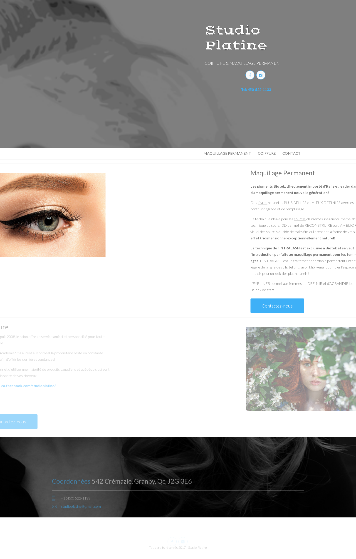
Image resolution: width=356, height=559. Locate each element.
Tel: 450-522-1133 (256, 88)
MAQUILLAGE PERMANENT (227, 153)
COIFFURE (267, 153)
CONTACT (291, 153)
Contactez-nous (316, 305)
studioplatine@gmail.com (81, 518)
